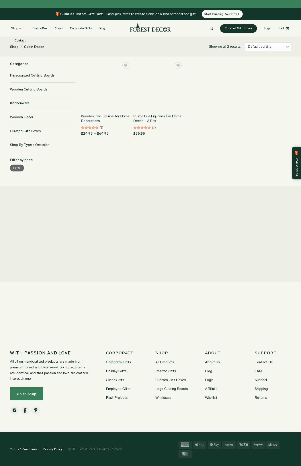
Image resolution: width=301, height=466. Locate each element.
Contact (20, 40)
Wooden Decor (21, 117)
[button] (267, 28)
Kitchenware (19, 103)
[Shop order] (268, 46)
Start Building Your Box (221, 14)
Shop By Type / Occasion (29, 145)
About (59, 28)
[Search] (211, 28)
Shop (14, 47)
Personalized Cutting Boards (32, 75)
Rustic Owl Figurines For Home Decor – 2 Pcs (157, 118)
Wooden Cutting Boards (28, 89)
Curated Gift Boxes (25, 131)
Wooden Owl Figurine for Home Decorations (105, 118)
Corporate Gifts (81, 28)
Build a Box (37, 28)
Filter (16, 167)
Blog (102, 28)
